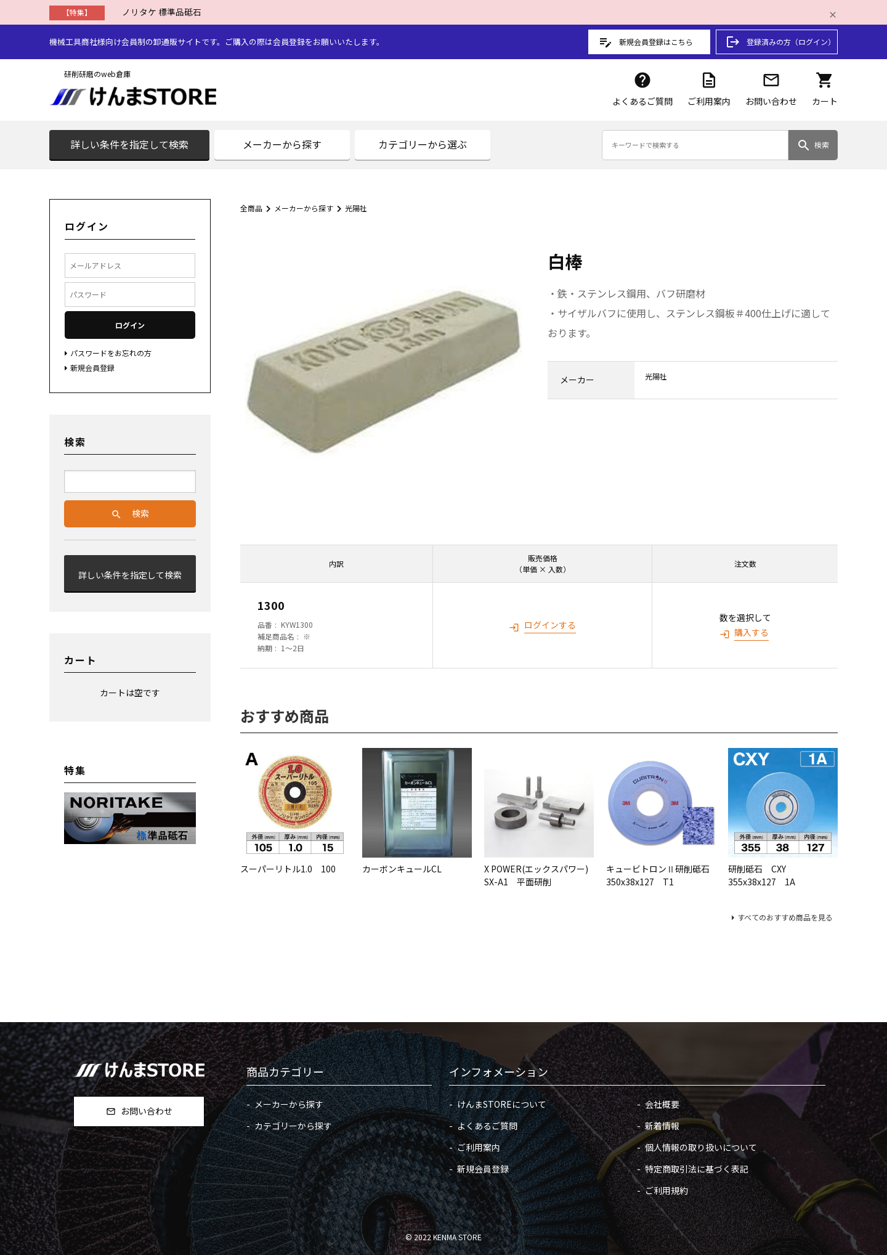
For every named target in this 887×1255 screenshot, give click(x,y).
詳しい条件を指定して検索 (129, 144)
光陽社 (356, 208)
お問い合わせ (771, 89)
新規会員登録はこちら (645, 42)
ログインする (550, 625)
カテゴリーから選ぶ (422, 144)
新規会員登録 (483, 1169)
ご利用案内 (709, 89)
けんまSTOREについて (501, 1104)
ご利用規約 (666, 1190)
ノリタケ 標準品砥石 (161, 12)
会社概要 (662, 1104)
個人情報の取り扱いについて (701, 1147)
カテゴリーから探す (293, 1125)
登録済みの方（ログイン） (780, 42)
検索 (812, 145)
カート (825, 89)
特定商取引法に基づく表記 (696, 1169)
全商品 (251, 208)
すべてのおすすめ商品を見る (785, 917)
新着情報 (662, 1125)
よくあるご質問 (642, 89)
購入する (751, 632)
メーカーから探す (282, 144)
